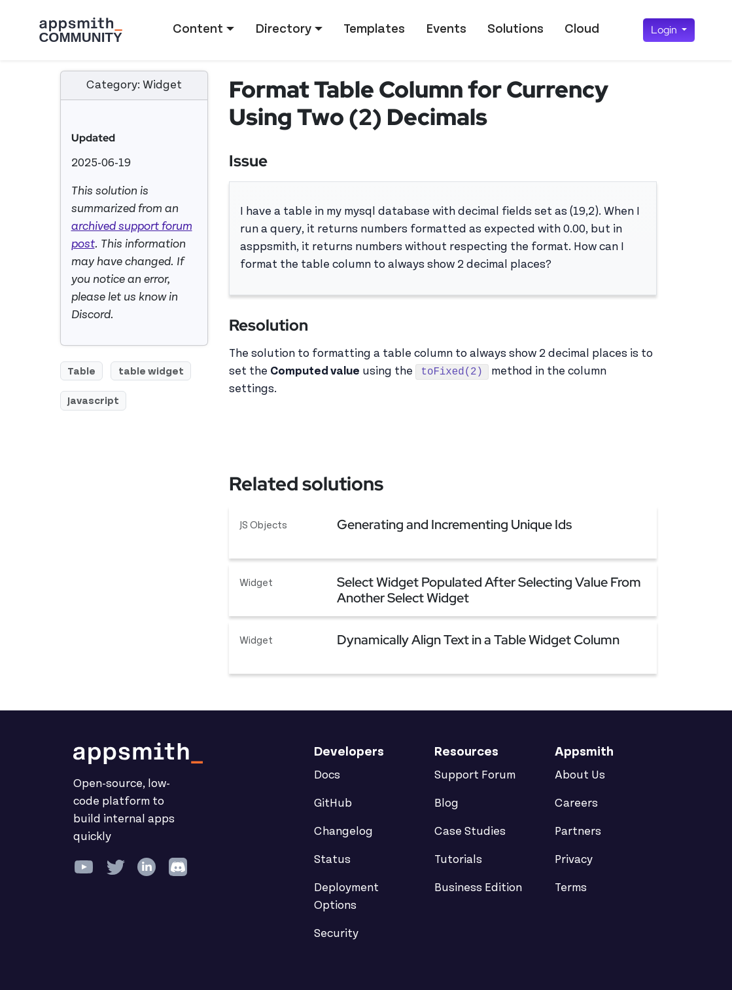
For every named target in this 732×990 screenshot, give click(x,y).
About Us (580, 775)
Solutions (515, 28)
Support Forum (474, 775)
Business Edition (478, 888)
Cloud (582, 28)
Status (332, 860)
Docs (327, 775)
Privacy (574, 860)
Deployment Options (346, 896)
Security (336, 934)
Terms (571, 888)
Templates (374, 28)
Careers (576, 803)
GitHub (333, 803)
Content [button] (198, 28)
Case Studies (470, 831)
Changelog (343, 831)
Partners (578, 831)
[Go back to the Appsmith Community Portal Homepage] (80, 30)
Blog (446, 803)
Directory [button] (283, 28)
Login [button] (665, 30)
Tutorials (458, 860)
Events (446, 28)
